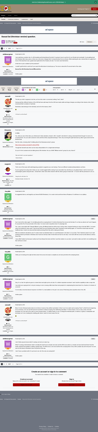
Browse (3, 16)
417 (8, 145)
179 (8, 69)
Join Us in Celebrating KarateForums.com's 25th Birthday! (48, 2)
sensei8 (7, 96)
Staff (31, 19)
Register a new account (26, 384)
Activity (9, 15)
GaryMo (7, 191)
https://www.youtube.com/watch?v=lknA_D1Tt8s (27, 145)
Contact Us (50, 426)
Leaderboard (25, 19)
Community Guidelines (13, 19)
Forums (3, 19)
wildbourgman (11, 41)
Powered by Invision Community (49, 429)
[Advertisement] (49, 413)
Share (82, 41)
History (15, 15)
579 (8, 179)
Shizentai (8, 130)
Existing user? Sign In (84, 9)
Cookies (57, 426)
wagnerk (8, 164)
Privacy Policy (42, 426)
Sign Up (94, 8)
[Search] (79, 15)
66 (8, 206)
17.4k (8, 115)
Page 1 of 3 (19, 48)
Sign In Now (71, 384)
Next (9, 48)
